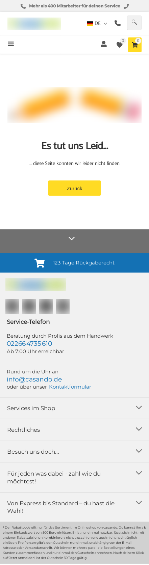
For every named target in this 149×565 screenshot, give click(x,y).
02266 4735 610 (29, 343)
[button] (134, 23)
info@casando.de (34, 379)
